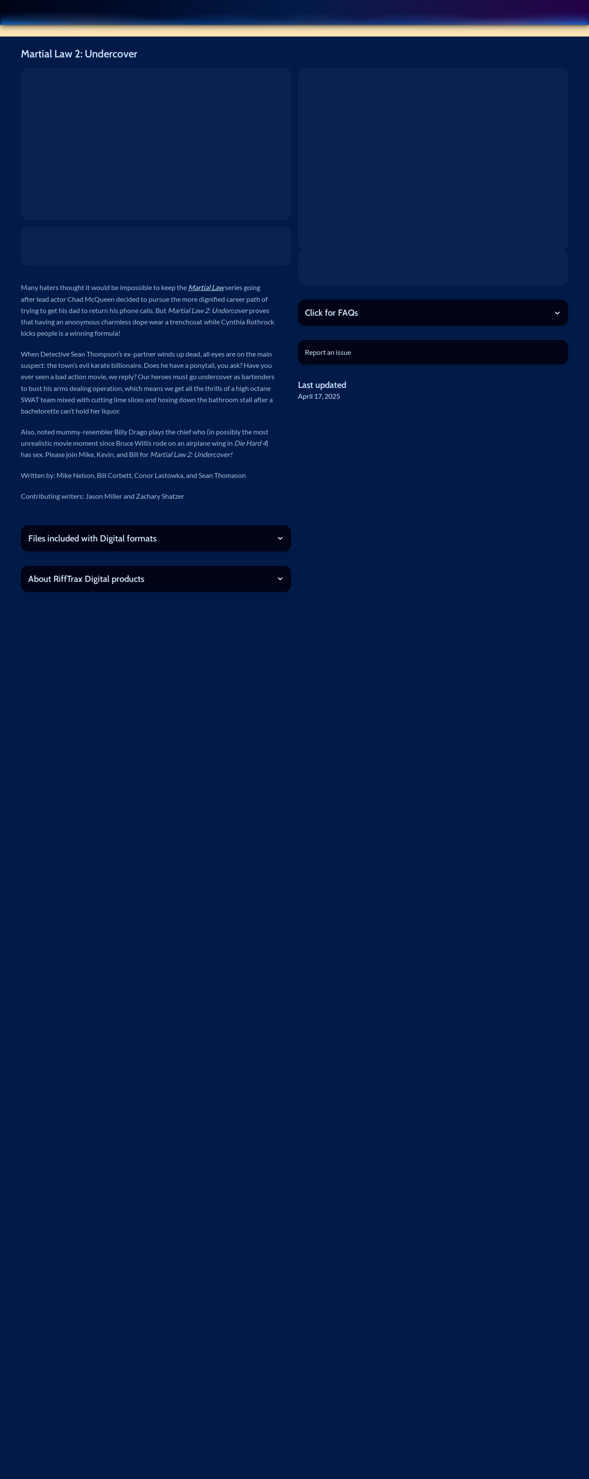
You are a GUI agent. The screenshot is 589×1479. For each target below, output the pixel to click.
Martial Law (206, 287)
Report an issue (328, 352)
